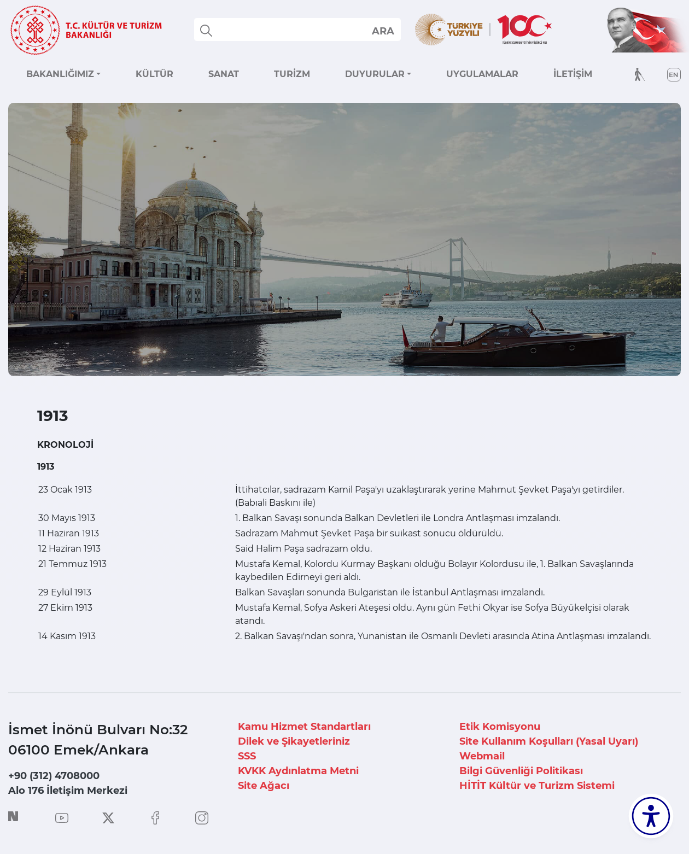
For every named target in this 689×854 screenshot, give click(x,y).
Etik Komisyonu (499, 727)
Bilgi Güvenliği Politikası (521, 771)
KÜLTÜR (154, 74)
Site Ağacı (263, 786)
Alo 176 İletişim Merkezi (67, 791)
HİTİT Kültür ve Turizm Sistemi (537, 786)
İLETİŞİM (572, 74)
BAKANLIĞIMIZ (60, 74)
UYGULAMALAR (482, 74)
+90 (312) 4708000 (54, 776)
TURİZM (292, 74)
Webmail (482, 756)
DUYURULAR (375, 74)
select (382, 31)
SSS (247, 756)
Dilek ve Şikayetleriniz (294, 741)
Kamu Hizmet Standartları (304, 727)
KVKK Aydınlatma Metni (298, 771)
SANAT (223, 74)
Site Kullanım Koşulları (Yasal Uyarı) (548, 741)
